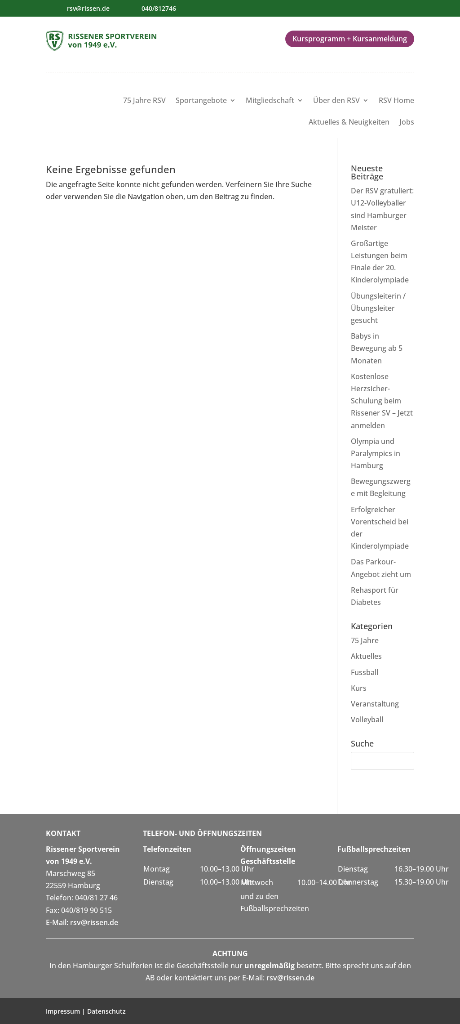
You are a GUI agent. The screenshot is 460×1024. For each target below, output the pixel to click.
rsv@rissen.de (88, 8)
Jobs (406, 123)
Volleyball (367, 719)
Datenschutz (106, 1011)
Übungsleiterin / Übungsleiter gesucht (378, 308)
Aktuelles (366, 656)
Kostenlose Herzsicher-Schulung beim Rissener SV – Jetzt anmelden (382, 400)
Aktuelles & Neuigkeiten (349, 123)
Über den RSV (336, 101)
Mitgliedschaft (270, 101)
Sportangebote (201, 101)
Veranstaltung (375, 704)
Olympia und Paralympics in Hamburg (375, 453)
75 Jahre (365, 640)
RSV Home (396, 101)
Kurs (359, 688)
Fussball (364, 672)
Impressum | (66, 1011)
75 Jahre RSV (144, 101)
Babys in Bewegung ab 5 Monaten (376, 348)
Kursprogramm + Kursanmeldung (349, 39)
